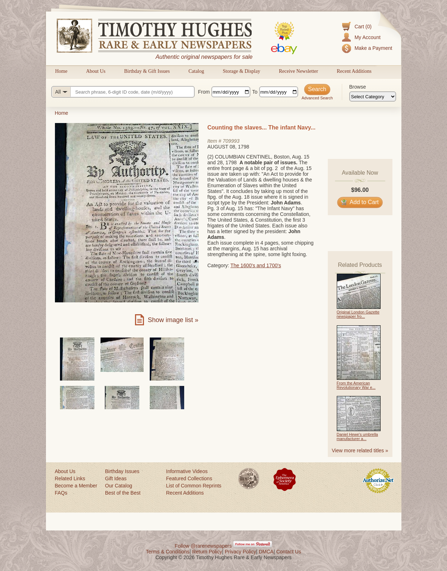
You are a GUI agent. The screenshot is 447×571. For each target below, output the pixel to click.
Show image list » (173, 320)
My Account (367, 37)
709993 (231, 141)
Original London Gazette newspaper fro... (358, 314)
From (204, 92)
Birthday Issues (122, 471)
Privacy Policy (240, 552)
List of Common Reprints (194, 486)
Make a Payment (373, 48)
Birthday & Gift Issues (147, 71)
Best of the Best (123, 493)
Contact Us (288, 552)
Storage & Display (241, 71)
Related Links (70, 478)
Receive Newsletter (298, 71)
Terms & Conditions (167, 552)
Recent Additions (354, 71)
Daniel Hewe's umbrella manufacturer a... (357, 436)
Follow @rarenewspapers (203, 546)
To (254, 92)
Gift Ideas (116, 478)
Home (61, 71)
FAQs (61, 493)
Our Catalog (118, 486)
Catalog (196, 71)
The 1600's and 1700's (256, 265)
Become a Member (76, 486)
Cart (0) (362, 26)
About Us (96, 71)
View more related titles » (360, 450)
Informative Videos (187, 471)
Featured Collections (189, 478)
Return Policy (207, 552)
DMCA (266, 552)
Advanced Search (317, 98)
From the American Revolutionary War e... (356, 385)
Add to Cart (360, 202)
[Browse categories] (372, 96)
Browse (357, 87)
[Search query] (123, 92)
